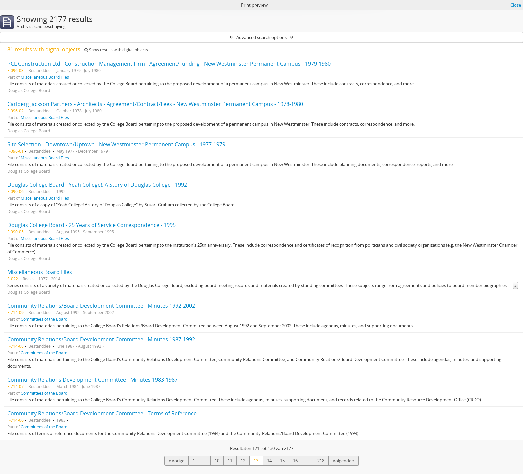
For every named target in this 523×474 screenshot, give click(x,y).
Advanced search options (261, 37)
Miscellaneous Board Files (45, 77)
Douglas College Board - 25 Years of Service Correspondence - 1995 (91, 225)
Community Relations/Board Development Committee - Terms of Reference (102, 413)
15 (282, 461)
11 (230, 461)
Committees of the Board (44, 319)
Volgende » (343, 461)
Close (515, 5)
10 (217, 461)
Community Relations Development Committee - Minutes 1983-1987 (92, 379)
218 (320, 461)
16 (295, 461)
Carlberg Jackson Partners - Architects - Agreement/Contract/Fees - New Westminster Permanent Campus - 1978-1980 (155, 104)
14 (269, 461)
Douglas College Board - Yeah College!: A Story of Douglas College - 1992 (97, 184)
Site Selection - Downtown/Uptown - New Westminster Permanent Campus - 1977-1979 (116, 144)
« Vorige (176, 461)
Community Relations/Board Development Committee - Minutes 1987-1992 (101, 339)
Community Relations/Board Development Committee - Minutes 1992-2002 (101, 305)
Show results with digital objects (116, 50)
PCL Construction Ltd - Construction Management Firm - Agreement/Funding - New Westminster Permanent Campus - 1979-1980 (169, 63)
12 (243, 461)
